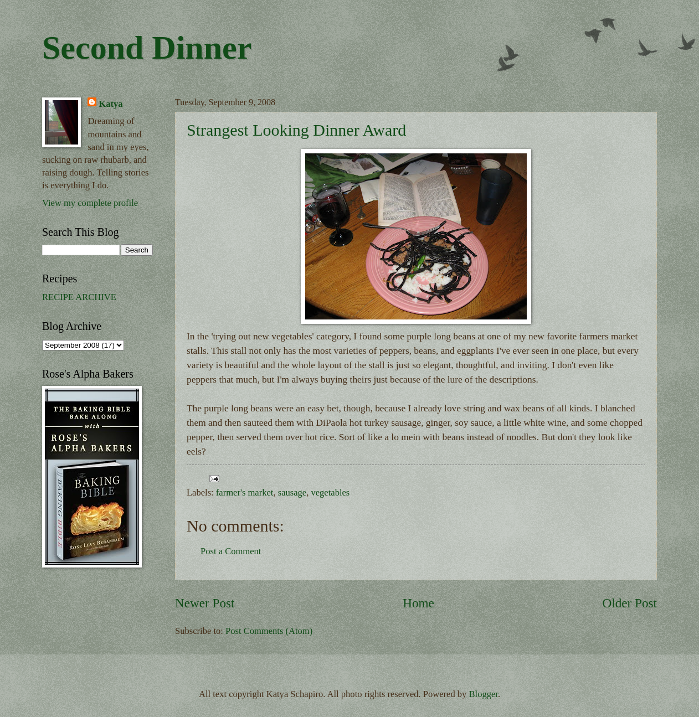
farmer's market (245, 492)
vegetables (330, 492)
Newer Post (204, 603)
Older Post (630, 603)
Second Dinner (146, 47)
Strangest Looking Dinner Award (296, 130)
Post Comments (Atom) (268, 631)
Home (418, 603)
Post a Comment (231, 551)
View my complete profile (90, 203)
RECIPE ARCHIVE (79, 297)
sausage (292, 492)
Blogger (483, 694)
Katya (110, 104)
